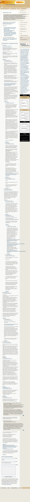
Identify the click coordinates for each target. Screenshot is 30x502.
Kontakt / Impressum (23, 39)
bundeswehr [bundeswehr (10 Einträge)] (22, 52)
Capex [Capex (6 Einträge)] (25, 52)
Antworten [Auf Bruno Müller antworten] (5, 340)
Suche (21, 37)
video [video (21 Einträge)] (26, 88)
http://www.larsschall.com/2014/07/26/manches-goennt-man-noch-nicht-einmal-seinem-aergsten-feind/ (12, 174)
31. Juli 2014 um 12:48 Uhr (9, 201)
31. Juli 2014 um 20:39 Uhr (9, 143)
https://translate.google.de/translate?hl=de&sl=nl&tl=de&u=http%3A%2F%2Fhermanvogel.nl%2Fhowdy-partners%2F (16, 251)
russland (4, 39)
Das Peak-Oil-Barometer (5, 8)
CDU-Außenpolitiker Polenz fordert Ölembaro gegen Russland (9, 31)
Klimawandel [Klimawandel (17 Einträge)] (26, 67)
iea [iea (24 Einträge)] (22, 66)
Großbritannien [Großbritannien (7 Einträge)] (26, 65)
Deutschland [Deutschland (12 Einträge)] (22, 56)
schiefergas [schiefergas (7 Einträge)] (26, 79)
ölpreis (16, 38)
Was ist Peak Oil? (23, 12)
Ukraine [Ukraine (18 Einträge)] (23, 87)
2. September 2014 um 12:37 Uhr (8, 448)
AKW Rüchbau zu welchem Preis (7, 47)
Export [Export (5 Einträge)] (27, 60)
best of (18, 8)
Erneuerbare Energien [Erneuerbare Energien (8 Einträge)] (25, 59)
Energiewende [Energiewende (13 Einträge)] (22, 58)
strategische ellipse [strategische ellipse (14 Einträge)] (26, 81)
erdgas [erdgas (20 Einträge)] (26, 58)
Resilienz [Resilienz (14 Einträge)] (25, 75)
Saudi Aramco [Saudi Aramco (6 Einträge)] (22, 79)
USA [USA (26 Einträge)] (26, 87)
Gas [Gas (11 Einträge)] (21, 64)
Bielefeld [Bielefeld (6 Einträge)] (21, 51)
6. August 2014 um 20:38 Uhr (11, 226)
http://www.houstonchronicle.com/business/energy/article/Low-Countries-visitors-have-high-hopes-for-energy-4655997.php (16, 244)
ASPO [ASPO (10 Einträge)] (24, 49)
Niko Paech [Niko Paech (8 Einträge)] (26, 70)
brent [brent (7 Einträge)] (25, 51)
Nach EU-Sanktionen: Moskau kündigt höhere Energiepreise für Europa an (9, 23)
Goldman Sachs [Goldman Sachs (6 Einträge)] (24, 64)
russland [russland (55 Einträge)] (27, 77)
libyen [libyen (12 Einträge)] (21, 70)
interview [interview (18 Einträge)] (25, 66)
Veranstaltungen (23, 8)
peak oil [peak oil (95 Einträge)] (25, 72)
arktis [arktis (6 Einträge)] (21, 49)
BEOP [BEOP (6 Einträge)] (26, 50)
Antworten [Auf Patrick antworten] (4, 386)
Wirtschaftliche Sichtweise (24, 14)
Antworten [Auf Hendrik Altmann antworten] (5, 199)
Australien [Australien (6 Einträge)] (21, 50)
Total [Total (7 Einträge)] (22, 85)
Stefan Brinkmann (5, 387)
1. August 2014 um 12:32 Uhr (10, 255)
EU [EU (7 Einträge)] (23, 60)
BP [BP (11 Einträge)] (23, 51)
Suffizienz (21, 20)
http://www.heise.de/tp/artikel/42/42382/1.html (11, 219)
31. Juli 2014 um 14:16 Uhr (9, 216)
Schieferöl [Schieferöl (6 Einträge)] (21, 80)
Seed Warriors (5, 52)
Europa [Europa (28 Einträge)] (25, 60)
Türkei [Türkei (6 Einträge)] (26, 86)
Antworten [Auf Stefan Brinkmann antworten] (4, 395)
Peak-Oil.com (22, 10)
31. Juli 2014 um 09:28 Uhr (8, 61)
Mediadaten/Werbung (14, 489)
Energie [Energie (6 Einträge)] (27, 57)
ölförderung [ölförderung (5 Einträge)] (25, 92)
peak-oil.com (11, 3)
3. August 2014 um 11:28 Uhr (7, 388)
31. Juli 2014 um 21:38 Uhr (7, 342)
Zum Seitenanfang (3, 489)
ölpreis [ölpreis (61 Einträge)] (21, 93)
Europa (13, 38)
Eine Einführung (13, 8)
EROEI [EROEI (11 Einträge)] (21, 60)
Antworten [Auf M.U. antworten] (4, 59)
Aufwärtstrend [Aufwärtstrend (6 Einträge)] (27, 49)
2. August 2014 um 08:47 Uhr (7, 358)
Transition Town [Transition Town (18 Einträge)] (25, 85)
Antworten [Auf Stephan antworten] (4, 444)
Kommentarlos (5, 38)
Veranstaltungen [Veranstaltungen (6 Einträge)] (22, 88)
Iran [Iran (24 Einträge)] (21, 67)
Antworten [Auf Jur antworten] (8, 253)
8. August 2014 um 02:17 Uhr (7, 397)
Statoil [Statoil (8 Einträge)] (26, 80)
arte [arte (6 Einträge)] (22, 49)
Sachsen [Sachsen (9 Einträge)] (21, 78)
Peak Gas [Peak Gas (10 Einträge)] (21, 72)
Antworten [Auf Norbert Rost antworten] (7, 224)
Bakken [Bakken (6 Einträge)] (24, 50)
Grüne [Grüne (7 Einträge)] (21, 66)
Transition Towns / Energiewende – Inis (23, 29)
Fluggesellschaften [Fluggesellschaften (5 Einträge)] (22, 63)
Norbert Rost (7, 215)
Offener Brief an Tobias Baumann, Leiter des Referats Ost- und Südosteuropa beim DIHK (10, 34)
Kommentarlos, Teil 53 (7, 12)
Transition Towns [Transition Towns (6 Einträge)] (22, 86)
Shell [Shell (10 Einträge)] (24, 80)
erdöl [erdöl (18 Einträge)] (21, 59)
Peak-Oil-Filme (22, 26)
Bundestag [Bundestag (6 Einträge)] (27, 51)
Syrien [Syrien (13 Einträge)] (27, 82)
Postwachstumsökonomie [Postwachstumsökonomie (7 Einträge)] (24, 74)
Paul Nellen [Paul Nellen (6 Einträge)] (27, 71)
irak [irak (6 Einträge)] (27, 66)
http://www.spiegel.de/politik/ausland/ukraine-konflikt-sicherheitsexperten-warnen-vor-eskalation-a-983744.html (10, 84)
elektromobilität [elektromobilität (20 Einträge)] (23, 57)
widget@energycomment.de (24, 140)
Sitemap (8, 489)
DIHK (10, 38)
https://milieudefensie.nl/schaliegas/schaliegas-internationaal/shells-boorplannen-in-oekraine (13, 240)
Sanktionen (7, 39)
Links (21, 33)
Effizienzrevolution (23, 18)
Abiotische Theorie (23, 24)
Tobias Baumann (12, 39)
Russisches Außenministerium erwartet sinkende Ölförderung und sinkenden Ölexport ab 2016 (10, 28)
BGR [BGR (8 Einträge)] (28, 50)
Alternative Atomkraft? (23, 22)
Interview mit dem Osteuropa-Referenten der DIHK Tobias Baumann (10, 32)
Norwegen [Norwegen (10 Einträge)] (21, 71)
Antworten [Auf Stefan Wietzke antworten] (7, 291)
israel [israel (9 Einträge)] (23, 67)
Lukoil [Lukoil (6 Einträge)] (23, 70)
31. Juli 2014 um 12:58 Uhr (7, 293)
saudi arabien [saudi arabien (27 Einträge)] (25, 78)
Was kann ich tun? (23, 31)
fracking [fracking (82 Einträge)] (27, 63)
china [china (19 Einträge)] (27, 52)
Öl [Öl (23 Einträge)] (23, 92)
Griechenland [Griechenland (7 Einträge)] (22, 65)
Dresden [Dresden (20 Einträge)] (26, 56)
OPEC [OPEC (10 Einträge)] (25, 71)
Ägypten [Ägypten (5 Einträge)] (21, 92)
